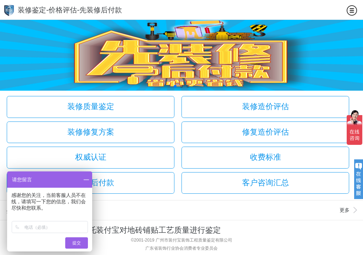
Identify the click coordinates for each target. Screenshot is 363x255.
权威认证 (90, 157)
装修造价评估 (265, 106)
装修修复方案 (90, 132)
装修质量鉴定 (90, 106)
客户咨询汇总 (265, 182)
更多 (345, 210)
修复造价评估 (265, 132)
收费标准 (265, 157)
